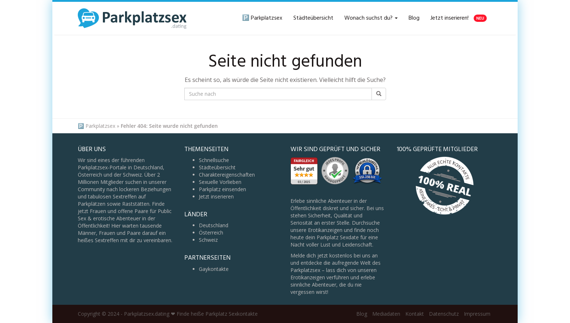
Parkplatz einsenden (222, 189)
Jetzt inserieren (216, 196)
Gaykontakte (214, 268)
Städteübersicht (313, 18)
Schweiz (208, 239)
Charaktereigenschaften (227, 174)
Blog (414, 18)
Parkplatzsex (100, 125)
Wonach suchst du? (371, 18)
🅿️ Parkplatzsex (262, 18)
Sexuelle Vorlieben (220, 181)
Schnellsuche (214, 160)
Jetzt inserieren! (458, 18)
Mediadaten (386, 313)
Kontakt (414, 313)
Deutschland (213, 225)
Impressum (477, 313)
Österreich (211, 232)
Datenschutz (444, 313)
